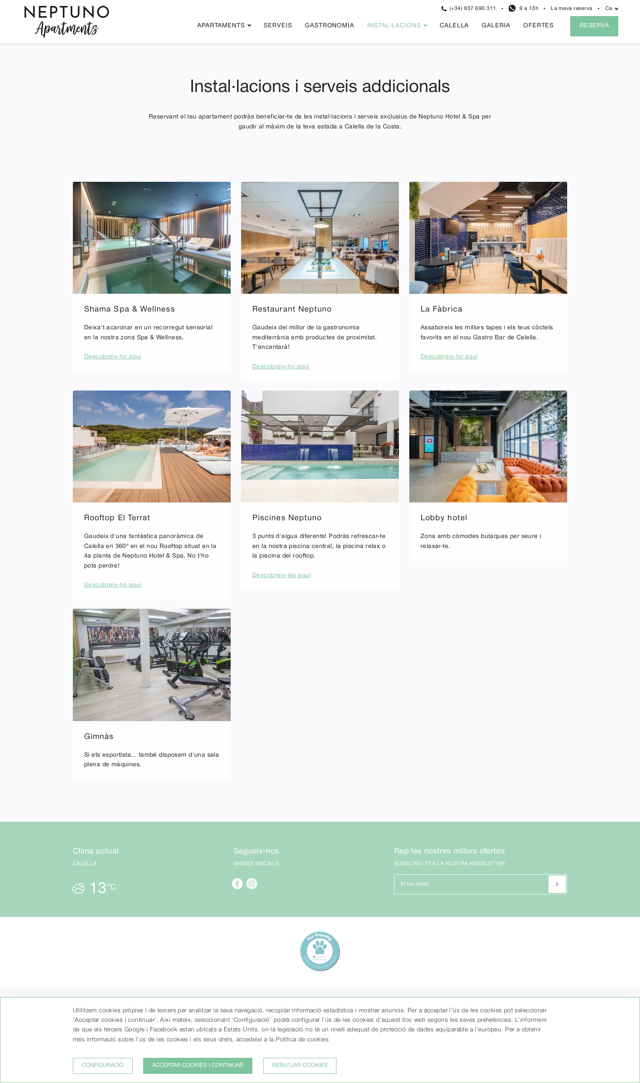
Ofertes (538, 26)
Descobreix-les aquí (281, 575)
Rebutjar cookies (299, 1065)
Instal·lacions (394, 26)
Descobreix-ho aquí (281, 367)
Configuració (103, 1065)
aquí (134, 357)
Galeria (496, 26)
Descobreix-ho (105, 357)
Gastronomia (329, 26)
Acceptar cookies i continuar (197, 1065)
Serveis (278, 26)
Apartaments (221, 26)
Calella (454, 26)
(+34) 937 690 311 (468, 8)
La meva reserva (571, 8)
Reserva (594, 26)
